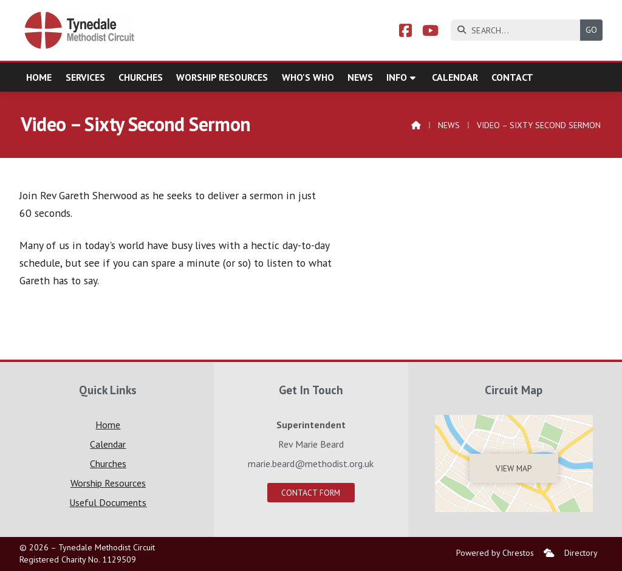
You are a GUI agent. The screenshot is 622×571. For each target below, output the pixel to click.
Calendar (108, 444)
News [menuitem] (360, 77)
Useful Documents (107, 502)
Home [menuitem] (39, 77)
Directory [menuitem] (581, 552)
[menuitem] (549, 553)
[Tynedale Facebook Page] (405, 32)
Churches (108, 463)
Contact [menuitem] (512, 77)
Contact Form (310, 492)
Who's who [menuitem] (308, 77)
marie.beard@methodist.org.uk (311, 463)
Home (107, 425)
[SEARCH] (518, 30)
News (449, 125)
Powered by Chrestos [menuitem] (495, 552)
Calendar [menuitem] (455, 77)
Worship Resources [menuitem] (222, 77)
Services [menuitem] (85, 77)
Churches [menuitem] (140, 77)
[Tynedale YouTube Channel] (430, 32)
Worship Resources (108, 483)
